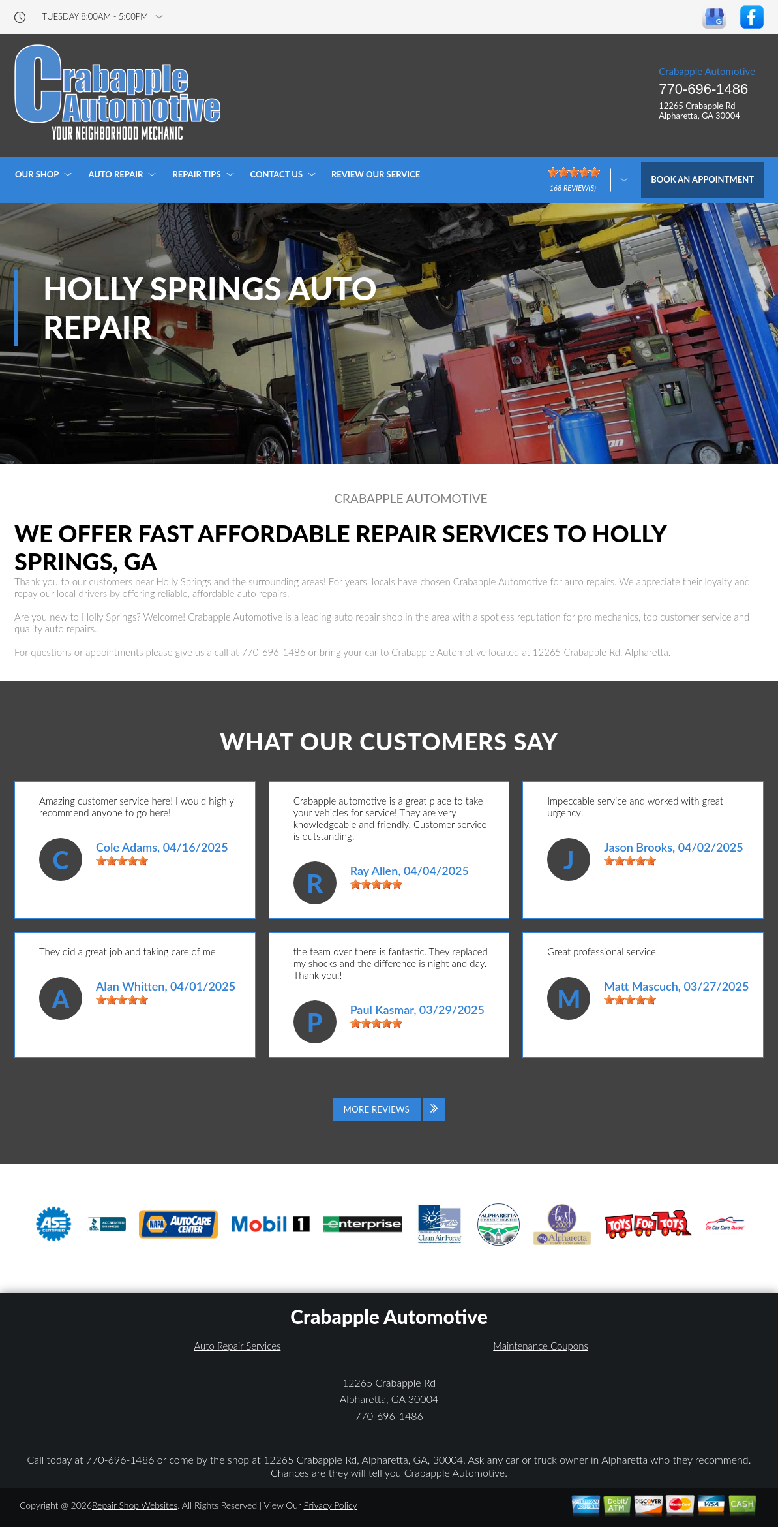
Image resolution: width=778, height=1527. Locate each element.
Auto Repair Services (237, 1345)
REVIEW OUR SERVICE (375, 174)
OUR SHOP (37, 174)
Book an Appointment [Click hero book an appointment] (702, 179)
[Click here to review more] (588, 180)
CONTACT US (276, 174)
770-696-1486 (703, 89)
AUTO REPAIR (115, 174)
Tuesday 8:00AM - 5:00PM (95, 17)
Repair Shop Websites (134, 1505)
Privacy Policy (330, 1505)
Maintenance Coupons (540, 1345)
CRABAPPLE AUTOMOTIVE (410, 498)
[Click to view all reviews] (389, 1109)
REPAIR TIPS (196, 174)
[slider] (122, 861)
